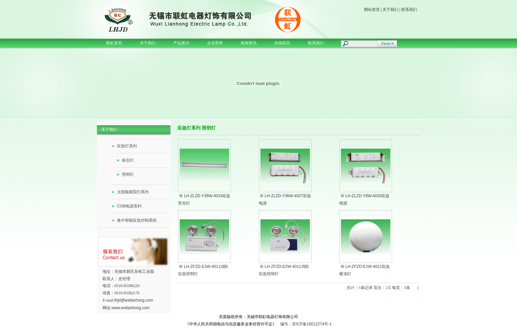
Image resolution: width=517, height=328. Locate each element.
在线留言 (282, 43)
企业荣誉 (215, 43)
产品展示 (181, 43)
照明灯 (128, 174)
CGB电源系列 (129, 206)
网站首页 (372, 9)
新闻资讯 (249, 43)
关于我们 (390, 9)
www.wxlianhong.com (131, 308)
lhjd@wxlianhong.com (133, 300)
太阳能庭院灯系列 (133, 192)
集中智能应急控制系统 (137, 220)
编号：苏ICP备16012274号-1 (306, 324)
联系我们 (409, 9)
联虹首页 (114, 43)
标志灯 (128, 160)
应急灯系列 (127, 146)
